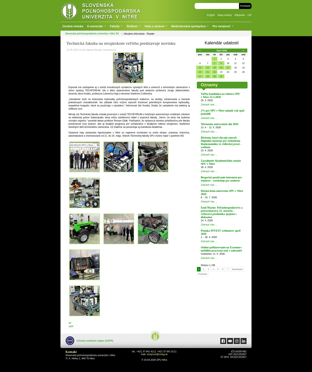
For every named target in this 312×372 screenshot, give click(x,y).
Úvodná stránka (72, 26)
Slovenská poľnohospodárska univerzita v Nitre (109, 11)
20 (200, 72)
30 (221, 76)
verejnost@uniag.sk (157, 354)
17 (228, 67)
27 (200, 76)
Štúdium (131, 26)
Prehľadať (245, 6)
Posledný (202, 274)
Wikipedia (240, 15)
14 (208, 67)
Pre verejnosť (222, 26)
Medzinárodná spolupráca (188, 26)
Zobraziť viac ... (209, 104)
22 (214, 72)
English (211, 15)
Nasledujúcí (237, 269)
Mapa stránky (224, 15)
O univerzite (95, 26)
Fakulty (115, 26)
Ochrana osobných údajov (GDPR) (89, 340)
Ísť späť (71, 325)
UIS (250, 15)
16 (221, 67)
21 (208, 72)
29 (214, 76)
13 (200, 67)
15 (214, 67)
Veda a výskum (154, 26)
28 (208, 76)
